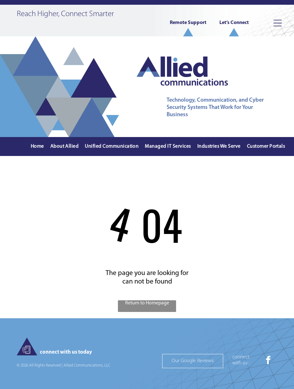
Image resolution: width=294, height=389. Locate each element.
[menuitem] (37, 147)
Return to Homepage (147, 303)
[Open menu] (277, 23)
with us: (240, 363)
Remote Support (188, 22)
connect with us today (66, 352)
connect (240, 357)
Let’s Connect (234, 22)
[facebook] (268, 361)
